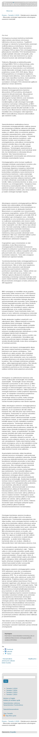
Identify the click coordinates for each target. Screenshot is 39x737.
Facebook (9, 649)
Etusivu (4, 15)
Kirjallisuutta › (32, 659)
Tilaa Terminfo (8, 714)
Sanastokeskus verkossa (11, 703)
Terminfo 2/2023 (11, 692)
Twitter (8, 654)
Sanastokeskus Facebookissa (13, 705)
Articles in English (9, 698)
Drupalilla (13, 732)
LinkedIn (8, 652)
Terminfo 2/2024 (11, 688)
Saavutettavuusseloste (11, 709)
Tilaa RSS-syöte (9, 716)
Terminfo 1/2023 (11, 694)
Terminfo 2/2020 (13, 15)
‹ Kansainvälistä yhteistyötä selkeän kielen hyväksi (8, 661)
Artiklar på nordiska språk (11, 700)
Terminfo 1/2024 (11, 690)
